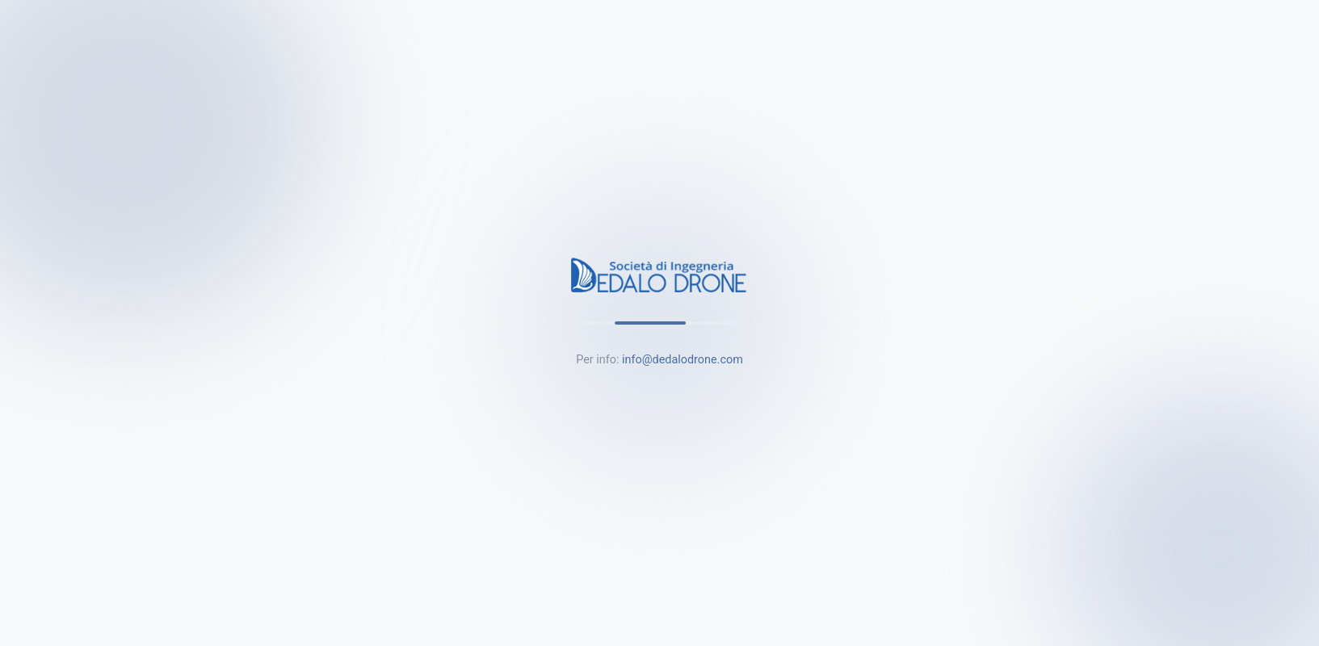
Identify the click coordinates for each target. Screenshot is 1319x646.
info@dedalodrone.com (682, 360)
